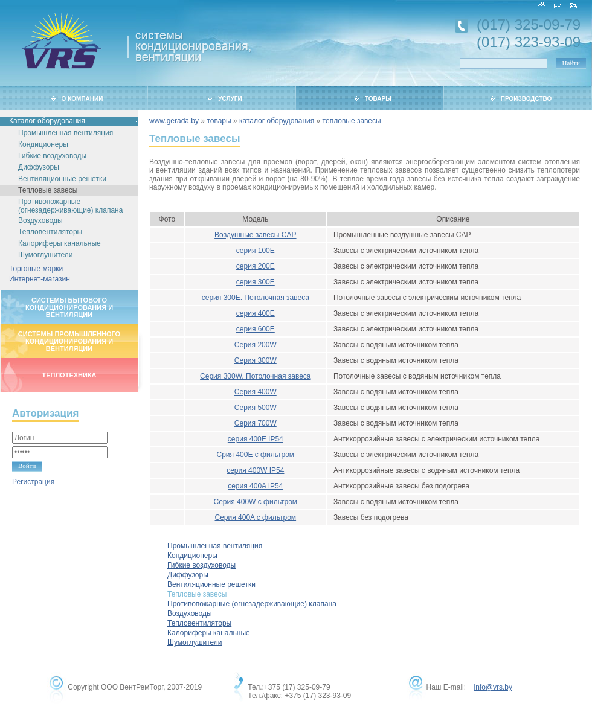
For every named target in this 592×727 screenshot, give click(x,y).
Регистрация (33, 482)
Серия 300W (255, 360)
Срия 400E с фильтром (256, 454)
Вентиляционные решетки (62, 179)
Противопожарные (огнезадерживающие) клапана (70, 205)
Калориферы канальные (59, 243)
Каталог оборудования (47, 121)
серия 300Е (255, 282)
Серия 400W (255, 392)
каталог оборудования (276, 121)
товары (219, 121)
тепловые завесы (352, 121)
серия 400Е (255, 313)
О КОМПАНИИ (77, 98)
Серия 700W (255, 423)
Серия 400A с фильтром (256, 517)
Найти (571, 62)
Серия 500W (255, 407)
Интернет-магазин (39, 279)
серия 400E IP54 (255, 439)
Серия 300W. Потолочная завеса (255, 376)
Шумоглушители (45, 255)
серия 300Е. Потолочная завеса (255, 297)
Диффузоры (38, 167)
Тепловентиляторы (50, 232)
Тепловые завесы (47, 190)
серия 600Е (255, 329)
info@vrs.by (493, 687)
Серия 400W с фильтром (256, 502)
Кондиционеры (43, 144)
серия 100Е (255, 250)
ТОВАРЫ (373, 98)
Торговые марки (36, 268)
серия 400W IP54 (255, 470)
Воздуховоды (40, 220)
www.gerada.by (174, 121)
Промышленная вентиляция (65, 133)
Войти (27, 465)
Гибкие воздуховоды (52, 156)
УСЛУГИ (225, 98)
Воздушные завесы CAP (255, 235)
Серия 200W (255, 345)
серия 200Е (255, 266)
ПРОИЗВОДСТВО (521, 98)
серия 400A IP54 (255, 486)
